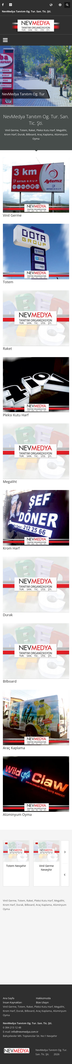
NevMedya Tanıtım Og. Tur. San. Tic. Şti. (26, 11)
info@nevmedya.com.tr (24, 1031)
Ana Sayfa (8, 998)
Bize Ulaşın (42, 1002)
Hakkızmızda (43, 998)
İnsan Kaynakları (12, 1002)
